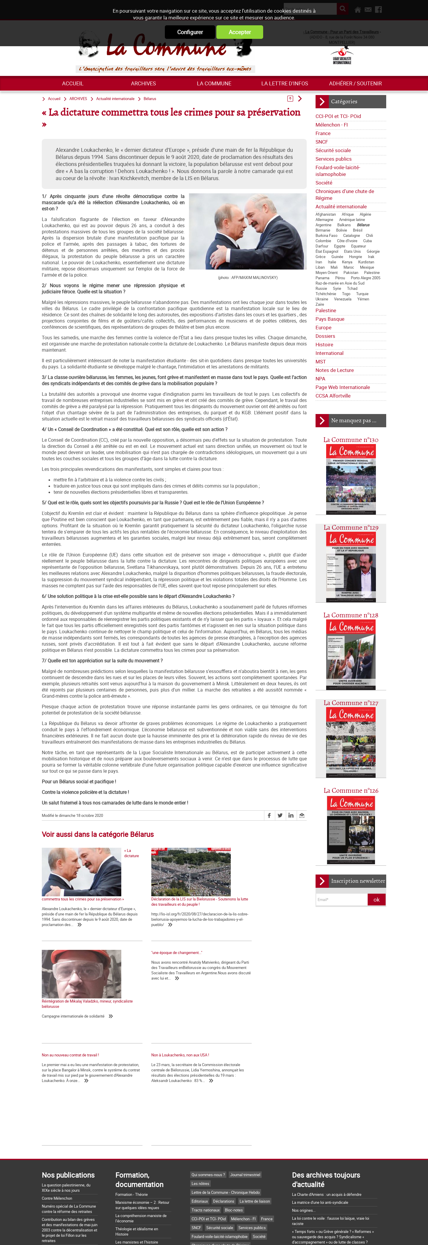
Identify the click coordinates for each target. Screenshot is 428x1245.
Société (324, 182)
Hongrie (355, 256)
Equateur (358, 246)
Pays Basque (330, 318)
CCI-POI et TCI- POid (338, 116)
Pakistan (351, 272)
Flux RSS (220, 1234)
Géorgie (373, 251)
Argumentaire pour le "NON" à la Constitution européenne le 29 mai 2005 (328, 1191)
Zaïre (320, 304)
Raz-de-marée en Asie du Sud (340, 283)
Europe (323, 327)
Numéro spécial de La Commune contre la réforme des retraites (69, 1126)
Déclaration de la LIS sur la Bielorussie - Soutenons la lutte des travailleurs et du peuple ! (169, 901)
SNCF (322, 141)
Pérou (340, 277)
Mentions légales (253, 1234)
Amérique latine (352, 219)
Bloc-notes (234, 1127)
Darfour (322, 246)
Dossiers (325, 336)
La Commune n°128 (351, 615)
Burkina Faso (326, 235)
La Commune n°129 (351, 528)
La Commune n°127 (351, 703)
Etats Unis (352, 251)
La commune (214, 83)
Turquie (362, 293)
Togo (346, 293)
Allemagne (324, 219)
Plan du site (287, 1234)
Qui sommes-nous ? (208, 1091)
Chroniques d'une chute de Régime (345, 194)
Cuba (367, 240)
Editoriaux (200, 1118)
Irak (371, 256)
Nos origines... (304, 1127)
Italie (332, 262)
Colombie (323, 240)
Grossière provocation (310, 1180)
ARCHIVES (143, 83)
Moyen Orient (327, 272)
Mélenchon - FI (332, 124)
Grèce (321, 256)
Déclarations (223, 1118)
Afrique (348, 214)
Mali (334, 267)
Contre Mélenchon (57, 1115)
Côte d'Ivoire (347, 240)
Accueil (73, 83)
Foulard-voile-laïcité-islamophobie (338, 170)
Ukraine (322, 299)
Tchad (352, 288)
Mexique (367, 267)
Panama (322, 277)
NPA (320, 378)
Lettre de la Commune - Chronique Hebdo (226, 1109)
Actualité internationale (341, 206)
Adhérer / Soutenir (355, 83)
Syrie (337, 288)
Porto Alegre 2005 (365, 277)
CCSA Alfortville (333, 395)
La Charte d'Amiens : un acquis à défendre (326, 1111)
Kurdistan (366, 262)
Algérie (365, 214)
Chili (369, 235)
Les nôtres (200, 1100)
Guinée (337, 256)
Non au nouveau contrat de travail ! (158, 962)
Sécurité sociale (333, 150)
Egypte (339, 246)
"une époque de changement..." (67, 962)
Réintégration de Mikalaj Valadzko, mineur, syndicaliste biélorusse (253, 901)
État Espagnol (327, 251)
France (323, 133)
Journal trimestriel (245, 1091)
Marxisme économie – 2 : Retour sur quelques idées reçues (142, 1122)
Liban (320, 267)
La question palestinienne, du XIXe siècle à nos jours (66, 1104)
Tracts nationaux (206, 1127)
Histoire (324, 344)
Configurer (190, 32)
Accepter (240, 32)
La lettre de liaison (255, 1118)
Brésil (357, 230)
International (330, 353)
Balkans (344, 224)
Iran (319, 262)
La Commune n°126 (351, 791)
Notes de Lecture (335, 370)
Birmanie (323, 230)
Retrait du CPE (304, 1201)
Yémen (363, 299)
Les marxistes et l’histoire (136, 1159)
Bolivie (341, 230)
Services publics (334, 158)
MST (321, 361)
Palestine (372, 272)
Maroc (349, 267)
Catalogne (351, 235)
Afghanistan (326, 214)
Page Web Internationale (343, 387)
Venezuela (342, 299)
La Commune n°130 (351, 440)
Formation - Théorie (131, 1111)
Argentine (323, 224)
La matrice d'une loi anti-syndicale (320, 1119)
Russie (321, 288)
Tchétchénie (326, 293)
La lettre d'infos (284, 83)
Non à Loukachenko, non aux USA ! (247, 962)
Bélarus (363, 224)
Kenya (347, 262)
